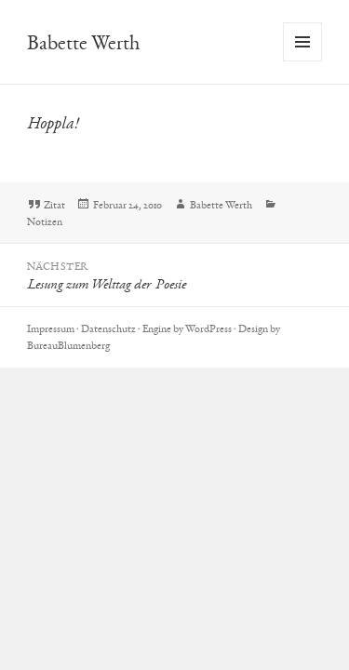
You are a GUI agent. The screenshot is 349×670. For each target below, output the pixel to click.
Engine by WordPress (187, 328)
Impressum (50, 328)
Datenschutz (108, 328)
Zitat (54, 204)
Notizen (44, 221)
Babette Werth (83, 43)
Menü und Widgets (303, 60)
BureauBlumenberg (68, 345)
